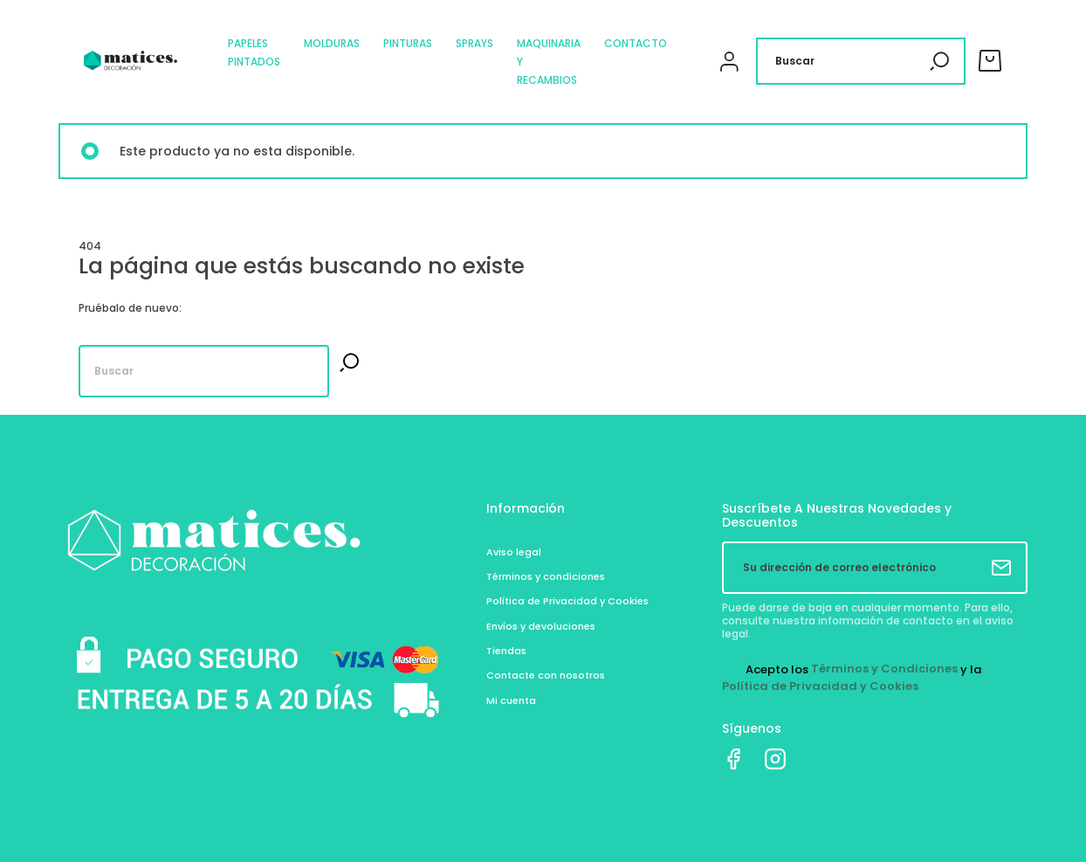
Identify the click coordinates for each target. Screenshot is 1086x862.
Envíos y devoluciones (540, 626)
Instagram (775, 759)
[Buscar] (861, 62)
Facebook (733, 759)
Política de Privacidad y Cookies (567, 601)
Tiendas (506, 651)
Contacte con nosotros (545, 675)
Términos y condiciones (545, 576)
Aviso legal (513, 552)
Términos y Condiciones (884, 668)
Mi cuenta (511, 700)
